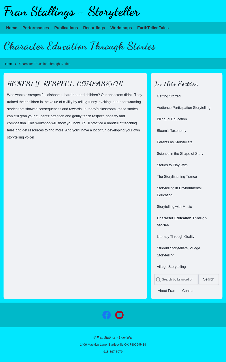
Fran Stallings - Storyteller (71, 11)
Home (8, 64)
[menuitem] (12, 28)
